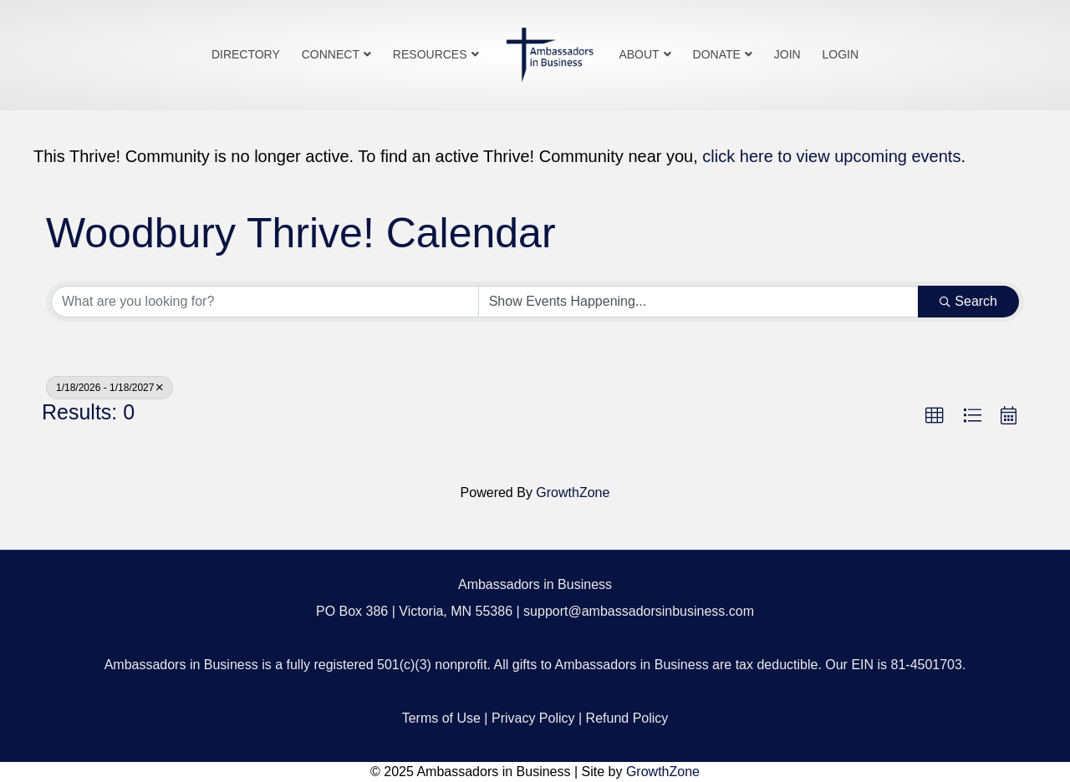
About (639, 54)
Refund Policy (627, 718)
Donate (717, 54)
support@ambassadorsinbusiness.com (638, 611)
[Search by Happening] (699, 301)
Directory (245, 54)
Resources (430, 54)
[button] (934, 416)
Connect (330, 54)
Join (787, 54)
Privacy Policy (533, 718)
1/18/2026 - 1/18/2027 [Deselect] (109, 388)
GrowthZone (572, 492)
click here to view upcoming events (831, 156)
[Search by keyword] (265, 301)
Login (841, 54)
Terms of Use (441, 718)
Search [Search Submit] (968, 301)
